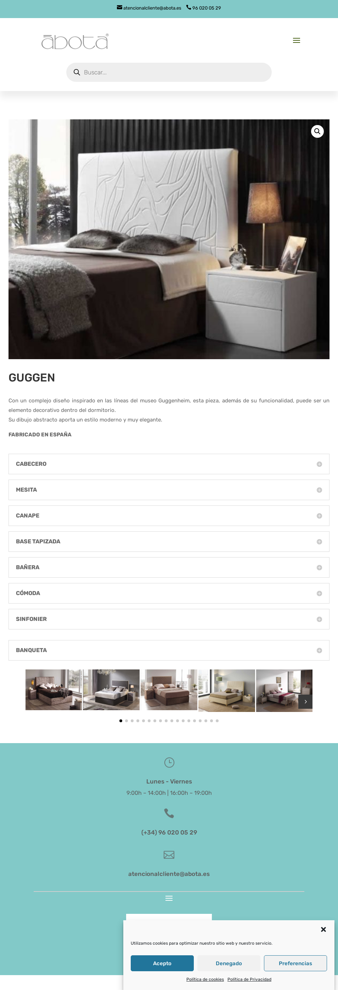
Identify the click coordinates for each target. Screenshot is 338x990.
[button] (323, 941)
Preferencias (295, 975)
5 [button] (305, 701)
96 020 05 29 (203, 8)
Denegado (229, 975)
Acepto (162, 975)
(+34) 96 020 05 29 (169, 832)
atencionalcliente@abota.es (149, 8)
